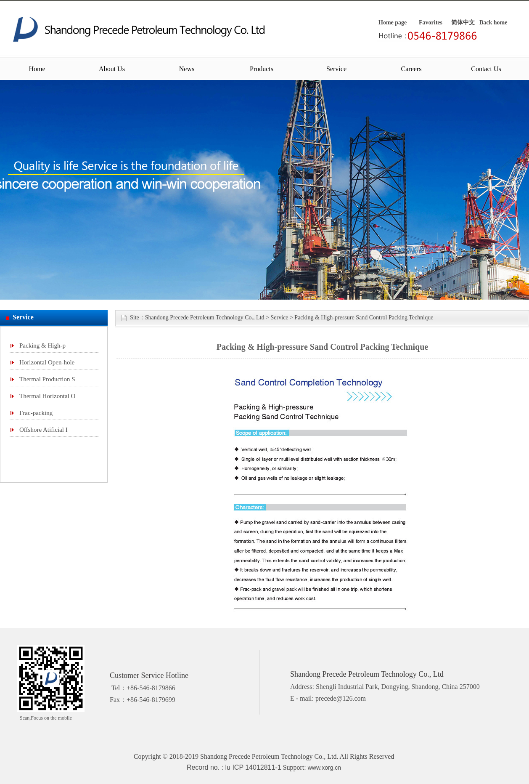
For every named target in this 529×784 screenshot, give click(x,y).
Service (336, 68)
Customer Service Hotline (149, 675)
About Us (112, 68)
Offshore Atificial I (43, 429)
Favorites (430, 22)
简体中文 (463, 22)
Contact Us (486, 68)
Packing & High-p (42, 345)
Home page (392, 22)
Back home (493, 22)
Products (261, 68)
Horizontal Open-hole (46, 362)
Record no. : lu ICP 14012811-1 (234, 767)
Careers (411, 68)
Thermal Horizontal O (47, 396)
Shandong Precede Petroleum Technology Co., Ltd (204, 317)
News (186, 68)
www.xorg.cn (324, 767)
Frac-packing (36, 412)
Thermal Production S (47, 379)
